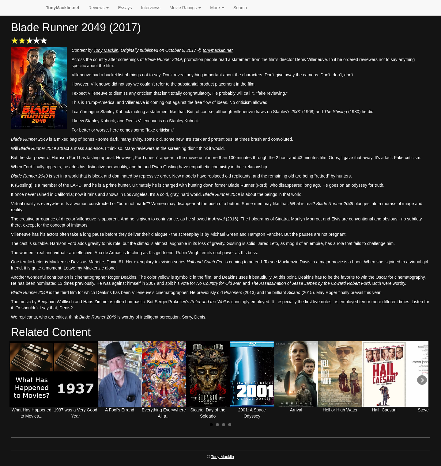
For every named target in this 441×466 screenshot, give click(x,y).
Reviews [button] (99, 7)
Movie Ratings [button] (185, 7)
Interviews (150, 7)
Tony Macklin (105, 50)
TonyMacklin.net (62, 7)
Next (422, 380)
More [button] (217, 7)
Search (240, 7)
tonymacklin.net (217, 50)
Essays (125, 7)
